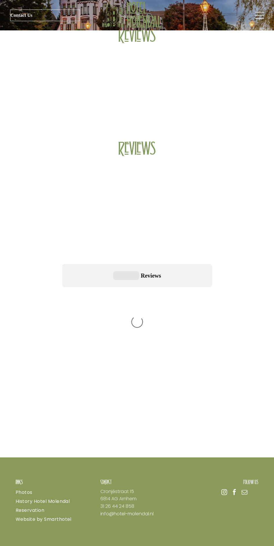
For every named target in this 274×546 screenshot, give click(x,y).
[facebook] (234, 493)
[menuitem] (52, 492)
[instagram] (224, 493)
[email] (244, 493)
